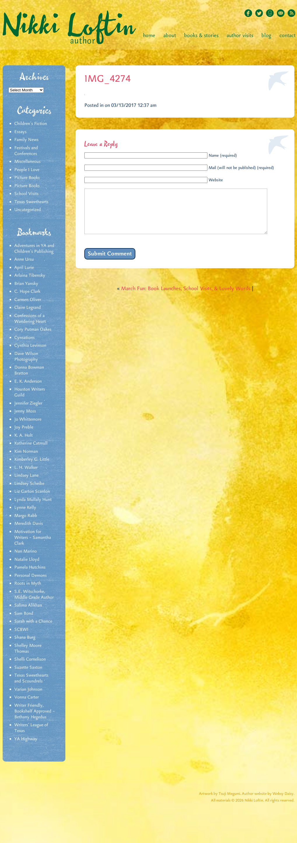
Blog (266, 35)
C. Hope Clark (27, 292)
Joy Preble (23, 427)
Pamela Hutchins (30, 567)
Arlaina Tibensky (29, 275)
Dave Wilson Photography (26, 357)
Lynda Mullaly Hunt (33, 500)
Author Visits (240, 35)
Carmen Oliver (27, 300)
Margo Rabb (25, 516)
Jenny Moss (25, 411)
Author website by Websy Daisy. (268, 793)
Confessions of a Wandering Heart (30, 319)
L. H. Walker (26, 468)
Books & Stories (201, 35)
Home (149, 35)
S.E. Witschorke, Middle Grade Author (34, 594)
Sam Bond (23, 613)
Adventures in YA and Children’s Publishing (34, 249)
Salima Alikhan (28, 605)
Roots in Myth (27, 583)
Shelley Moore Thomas (27, 648)
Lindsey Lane (26, 475)
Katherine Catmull (31, 443)
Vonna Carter (26, 697)
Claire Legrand (27, 308)
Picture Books (27, 178)
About (169, 35)
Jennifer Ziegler (28, 403)
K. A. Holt (23, 435)
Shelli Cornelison (30, 659)
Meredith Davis (28, 524)
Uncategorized (27, 210)
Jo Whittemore (27, 419)
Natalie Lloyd (26, 559)
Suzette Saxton (28, 667)
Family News (26, 140)
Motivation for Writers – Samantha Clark (32, 537)
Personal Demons (30, 576)
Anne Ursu (24, 259)
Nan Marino (25, 551)
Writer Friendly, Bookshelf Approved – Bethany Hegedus (34, 711)
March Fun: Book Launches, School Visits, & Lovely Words (185, 297)
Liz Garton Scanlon (32, 491)
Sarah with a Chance (33, 621)
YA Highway (25, 739)
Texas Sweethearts (31, 202)
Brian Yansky (26, 284)
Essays (20, 132)
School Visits (26, 194)
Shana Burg (24, 637)
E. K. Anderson (28, 381)
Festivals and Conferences (26, 151)
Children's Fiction (30, 124)
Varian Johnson (28, 689)
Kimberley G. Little (31, 459)
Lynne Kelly (25, 508)
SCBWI (21, 630)
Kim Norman (26, 451)
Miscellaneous (27, 162)
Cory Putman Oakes (32, 329)
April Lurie (24, 268)
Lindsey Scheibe (29, 484)
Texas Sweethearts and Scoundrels (31, 678)
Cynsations (24, 338)
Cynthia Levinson (30, 346)
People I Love (26, 170)
